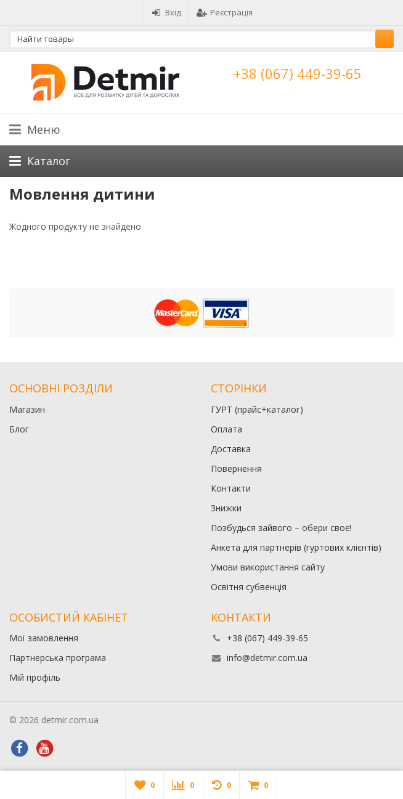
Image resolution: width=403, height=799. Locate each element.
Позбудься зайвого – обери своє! (281, 527)
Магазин (27, 409)
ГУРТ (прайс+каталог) (257, 409)
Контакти (231, 488)
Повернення (236, 468)
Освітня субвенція (249, 587)
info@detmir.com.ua (267, 657)
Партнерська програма (57, 657)
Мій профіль (34, 677)
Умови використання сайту (268, 567)
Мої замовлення (43, 638)
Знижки (226, 508)
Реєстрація (225, 12)
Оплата (226, 429)
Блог (19, 429)
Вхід (166, 12)
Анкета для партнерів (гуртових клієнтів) (296, 547)
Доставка (231, 449)
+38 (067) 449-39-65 (298, 73)
